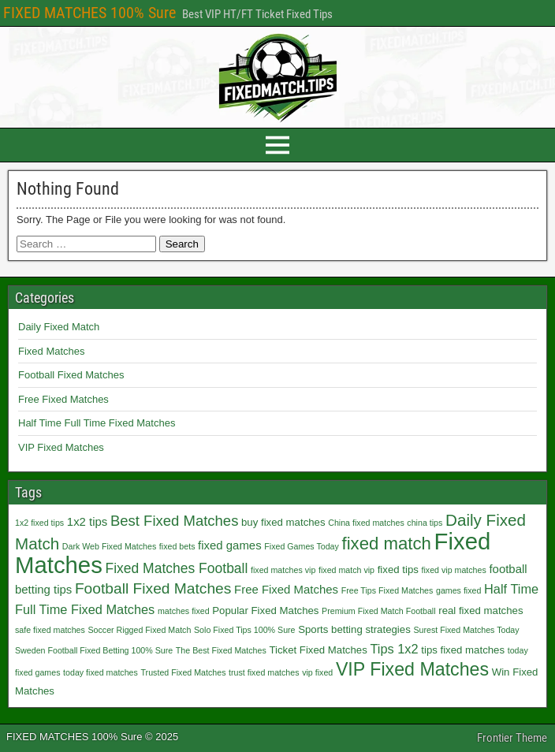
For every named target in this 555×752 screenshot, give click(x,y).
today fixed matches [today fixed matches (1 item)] (100, 672)
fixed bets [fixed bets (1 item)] (177, 546)
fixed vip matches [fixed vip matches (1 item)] (453, 570)
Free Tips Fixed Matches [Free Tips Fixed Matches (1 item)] (387, 590)
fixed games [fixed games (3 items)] (230, 545)
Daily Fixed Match (58, 327)
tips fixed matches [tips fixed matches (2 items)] (463, 650)
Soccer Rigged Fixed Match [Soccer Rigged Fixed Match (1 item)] (139, 630)
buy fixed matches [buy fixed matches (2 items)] (283, 522)
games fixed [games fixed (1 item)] (458, 590)
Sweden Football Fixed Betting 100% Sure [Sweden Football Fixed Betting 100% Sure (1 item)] (94, 650)
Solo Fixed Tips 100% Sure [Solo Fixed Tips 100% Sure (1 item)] (245, 630)
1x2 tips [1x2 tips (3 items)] (87, 521)
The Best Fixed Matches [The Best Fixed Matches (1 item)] (221, 650)
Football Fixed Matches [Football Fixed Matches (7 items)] (153, 588)
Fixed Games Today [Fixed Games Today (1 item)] (301, 546)
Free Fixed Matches (63, 399)
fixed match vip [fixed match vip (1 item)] (346, 570)
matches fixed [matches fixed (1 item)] (184, 611)
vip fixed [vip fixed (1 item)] (317, 672)
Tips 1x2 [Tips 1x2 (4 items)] (394, 649)
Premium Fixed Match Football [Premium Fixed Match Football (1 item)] (379, 611)
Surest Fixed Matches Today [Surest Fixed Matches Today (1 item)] (466, 630)
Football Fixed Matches (71, 375)
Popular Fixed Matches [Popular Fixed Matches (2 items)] (265, 610)
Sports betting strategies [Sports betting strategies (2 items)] (354, 629)
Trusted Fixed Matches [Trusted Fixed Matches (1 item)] (183, 672)
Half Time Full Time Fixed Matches (96, 423)
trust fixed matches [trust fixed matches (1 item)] (264, 672)
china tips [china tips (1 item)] (424, 522)
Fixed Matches (51, 351)
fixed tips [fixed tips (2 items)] (398, 569)
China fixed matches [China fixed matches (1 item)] (366, 522)
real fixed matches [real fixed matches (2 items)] (480, 610)
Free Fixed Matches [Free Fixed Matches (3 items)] (286, 589)
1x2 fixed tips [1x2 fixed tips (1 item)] (39, 522)
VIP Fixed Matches (61, 447)
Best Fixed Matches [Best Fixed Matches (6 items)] (174, 520)
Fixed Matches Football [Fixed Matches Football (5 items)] (176, 568)
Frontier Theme (512, 738)
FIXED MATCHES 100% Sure (89, 12)
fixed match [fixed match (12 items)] (385, 543)
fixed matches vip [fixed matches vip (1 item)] (283, 570)
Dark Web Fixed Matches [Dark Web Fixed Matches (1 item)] (109, 546)
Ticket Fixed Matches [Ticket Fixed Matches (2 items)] (318, 650)
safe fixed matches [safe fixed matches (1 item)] (50, 630)
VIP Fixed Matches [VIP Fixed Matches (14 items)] (412, 669)
